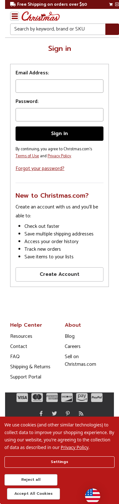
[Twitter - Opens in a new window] (53, 413)
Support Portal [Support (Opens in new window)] (25, 377)
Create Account (59, 274)
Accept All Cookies (33, 493)
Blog (70, 336)
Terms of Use (27, 156)
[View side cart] (117, 4)
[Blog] (79, 413)
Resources (21, 336)
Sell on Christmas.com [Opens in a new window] (80, 360)
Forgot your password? (40, 168)
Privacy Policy (59, 156)
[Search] (112, 29)
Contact (18, 346)
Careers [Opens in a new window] (73, 346)
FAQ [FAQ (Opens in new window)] (15, 356)
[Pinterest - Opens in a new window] (66, 413)
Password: (27, 102)
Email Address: (32, 73)
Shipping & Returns (30, 367)
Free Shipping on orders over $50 (48, 4)
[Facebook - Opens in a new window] (39, 413)
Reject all (31, 479)
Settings (59, 462)
